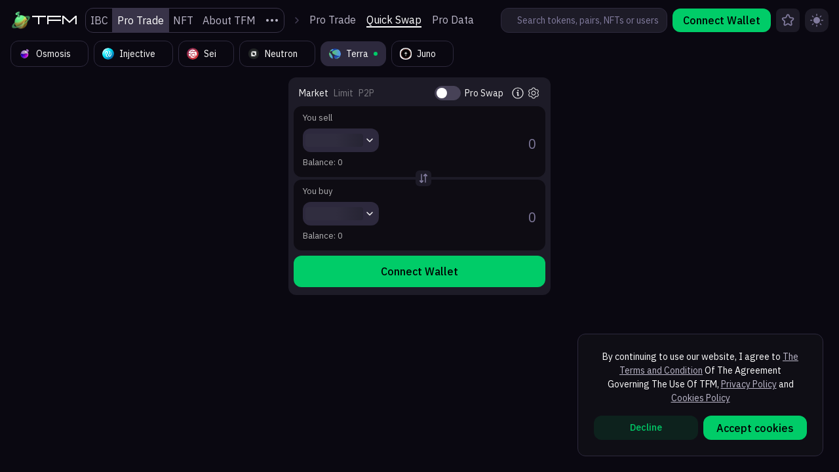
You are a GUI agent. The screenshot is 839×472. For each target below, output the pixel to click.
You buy (317, 191)
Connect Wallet (721, 20)
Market (313, 93)
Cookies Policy (700, 398)
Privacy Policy (749, 384)
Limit (343, 93)
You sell (317, 118)
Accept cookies (755, 428)
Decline (646, 427)
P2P (366, 93)
